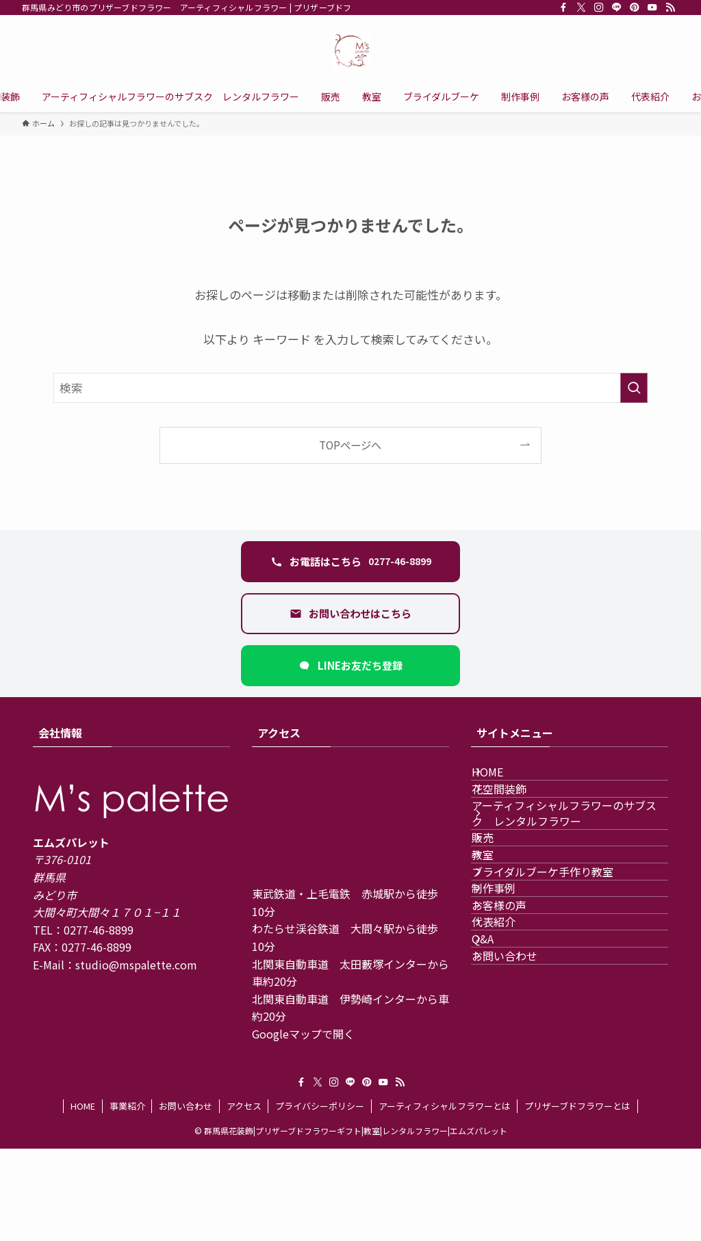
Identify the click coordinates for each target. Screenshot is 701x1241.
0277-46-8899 (98, 930)
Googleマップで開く (303, 1034)
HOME (503, 779)
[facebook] (563, 7)
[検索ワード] (350, 388)
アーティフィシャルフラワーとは (445, 1198)
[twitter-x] (581, 7)
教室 (498, 924)
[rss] (670, 7)
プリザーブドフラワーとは (577, 1198)
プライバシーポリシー (319, 1198)
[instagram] (599, 7)
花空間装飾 (514, 812)
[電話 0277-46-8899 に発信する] (350, 561)
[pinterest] (634, 7)
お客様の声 (514, 1021)
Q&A (498, 1086)
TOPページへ (350, 444)
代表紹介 (509, 1054)
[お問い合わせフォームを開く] (350, 613)
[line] (617, 7)
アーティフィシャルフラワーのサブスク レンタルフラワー (568, 851)
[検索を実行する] (634, 388)
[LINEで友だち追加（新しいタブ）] (350, 665)
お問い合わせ (520, 1119)
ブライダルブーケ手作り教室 (558, 957)
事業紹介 (127, 1198)
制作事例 (509, 989)
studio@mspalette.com (136, 964)
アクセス (244, 1198)
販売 (498, 892)
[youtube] (652, 7)
